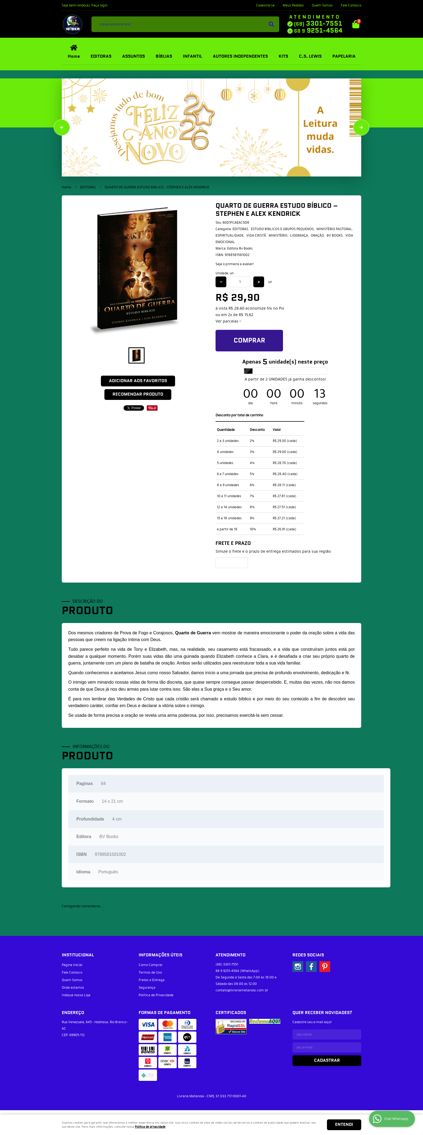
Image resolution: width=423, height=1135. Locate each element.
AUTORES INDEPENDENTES (240, 56)
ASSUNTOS (133, 56)
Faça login (99, 5)
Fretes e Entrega (152, 980)
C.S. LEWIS (310, 56)
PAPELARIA (344, 56)
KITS (283, 56)
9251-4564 (318, 30)
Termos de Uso (150, 972)
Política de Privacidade (156, 995)
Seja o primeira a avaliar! (235, 264)
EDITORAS (101, 56)
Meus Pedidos (293, 5)
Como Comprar (151, 965)
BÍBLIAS (164, 56)
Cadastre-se (265, 5)
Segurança (147, 987)
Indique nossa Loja (76, 995)
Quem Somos (322, 5)
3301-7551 (318, 23)
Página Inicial (72, 965)
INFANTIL (192, 56)
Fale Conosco (351, 5)
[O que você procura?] (271, 24)
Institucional (78, 955)
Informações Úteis (160, 955)
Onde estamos (73, 987)
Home (74, 56)
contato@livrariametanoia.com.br (242, 990)
